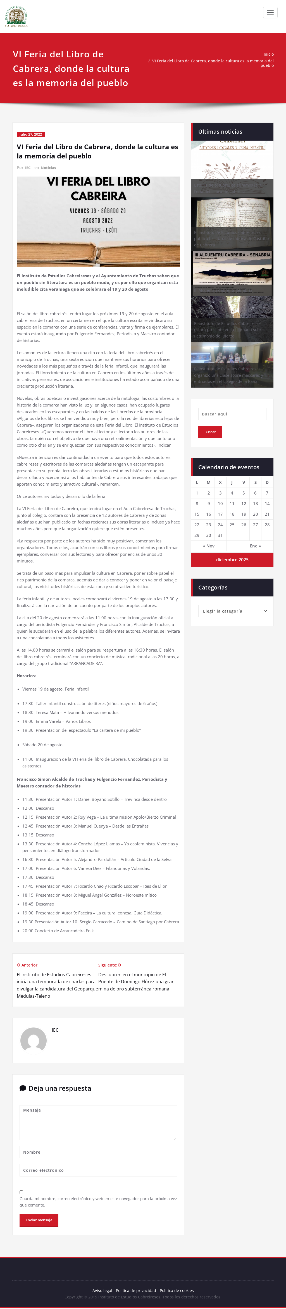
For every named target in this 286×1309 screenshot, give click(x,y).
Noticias (49, 167)
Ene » (255, 546)
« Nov (208, 546)
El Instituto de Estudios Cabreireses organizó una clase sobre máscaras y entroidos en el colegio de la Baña (228, 375)
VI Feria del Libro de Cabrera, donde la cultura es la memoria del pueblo (213, 63)
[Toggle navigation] (270, 12)
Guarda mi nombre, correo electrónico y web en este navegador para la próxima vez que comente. (97, 1202)
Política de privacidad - (137, 1291)
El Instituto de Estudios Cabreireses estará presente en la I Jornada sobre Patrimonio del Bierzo (229, 330)
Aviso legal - (102, 1291)
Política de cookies (177, 1291)
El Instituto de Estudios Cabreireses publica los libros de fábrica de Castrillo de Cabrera (231, 239)
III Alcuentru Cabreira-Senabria (223, 290)
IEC (28, 167)
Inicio (268, 54)
